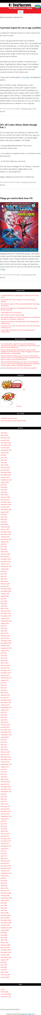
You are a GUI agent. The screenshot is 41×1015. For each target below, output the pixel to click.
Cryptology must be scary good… (11, 312)
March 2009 (4, 913)
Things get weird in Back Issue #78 (16, 198)
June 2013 (4, 796)
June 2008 (4, 935)
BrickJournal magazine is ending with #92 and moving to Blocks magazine (19, 309)
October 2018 (5, 646)
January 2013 (5, 809)
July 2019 (3, 626)
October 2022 (5, 537)
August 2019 (5, 623)
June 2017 (4, 685)
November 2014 (6, 759)
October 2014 (5, 762)
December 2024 (6, 472)
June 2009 (4, 905)
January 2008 (5, 947)
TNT (18, 109)
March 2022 (4, 552)
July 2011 (3, 851)
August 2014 (5, 767)
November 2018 (6, 643)
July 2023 (3, 514)
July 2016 (3, 712)
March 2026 (4, 435)
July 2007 (3, 962)
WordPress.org (6, 997)
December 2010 (6, 866)
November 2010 (6, 868)
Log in (3, 989)
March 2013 (4, 804)
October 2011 (5, 843)
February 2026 (5, 438)
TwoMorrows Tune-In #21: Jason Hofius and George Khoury (20, 346)
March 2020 (4, 608)
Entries (4, 992)
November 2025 (6, 445)
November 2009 (6, 893)
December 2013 (6, 787)
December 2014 (6, 757)
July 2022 (3, 544)
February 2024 (5, 497)
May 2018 (4, 658)
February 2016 (5, 725)
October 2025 (5, 448)
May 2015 (4, 745)
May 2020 (4, 603)
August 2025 (5, 453)
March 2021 (4, 581)
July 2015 (3, 740)
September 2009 (6, 898)
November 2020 (6, 591)
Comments (6, 994)
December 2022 (6, 532)
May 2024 (4, 490)
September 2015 (6, 735)
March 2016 (4, 722)
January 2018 (5, 668)
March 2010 (4, 888)
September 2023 (6, 509)
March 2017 (4, 693)
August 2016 (5, 710)
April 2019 (4, 631)
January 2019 (5, 638)
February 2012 (5, 834)
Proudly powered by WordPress (10, 1009)
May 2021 (4, 576)
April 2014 (4, 777)
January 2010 (5, 890)
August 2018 (5, 651)
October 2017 (5, 675)
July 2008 (3, 933)
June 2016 (4, 715)
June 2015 (4, 742)
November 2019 (6, 616)
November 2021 (6, 561)
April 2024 (4, 492)
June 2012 (4, 824)
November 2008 (6, 923)
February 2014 (5, 782)
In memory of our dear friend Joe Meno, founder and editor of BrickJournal (20, 326)
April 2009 (4, 910)
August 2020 (5, 596)
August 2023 (5, 512)
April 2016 (4, 720)
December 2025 (6, 443)
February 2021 (5, 584)
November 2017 (6, 673)
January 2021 (5, 586)
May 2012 (4, 826)
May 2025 (4, 460)
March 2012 (4, 831)
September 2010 (6, 873)
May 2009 (4, 908)
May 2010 (4, 883)
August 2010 (5, 876)
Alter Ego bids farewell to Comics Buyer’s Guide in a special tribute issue (20, 358)
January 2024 (5, 500)
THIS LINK (25, 77)
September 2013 (6, 791)
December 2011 (6, 839)
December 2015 (6, 730)
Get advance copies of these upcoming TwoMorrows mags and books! (20, 305)
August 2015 (5, 737)
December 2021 (6, 559)
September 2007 (6, 957)
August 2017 (5, 680)
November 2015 (6, 732)
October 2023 (5, 507)
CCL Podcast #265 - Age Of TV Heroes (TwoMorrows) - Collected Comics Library (18, 345)
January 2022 (5, 556)
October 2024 (5, 477)
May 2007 (4, 967)
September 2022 (6, 539)
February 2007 (5, 975)
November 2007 (6, 952)
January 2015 (5, 754)
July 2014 (3, 769)
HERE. (3, 269)
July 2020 (3, 599)
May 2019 (4, 628)
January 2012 (5, 836)
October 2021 (5, 564)
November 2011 (6, 841)
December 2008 (6, 920)
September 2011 (6, 846)
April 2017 (4, 690)
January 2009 (5, 918)
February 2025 (5, 467)
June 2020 (4, 601)
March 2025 (4, 465)
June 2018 (4, 655)
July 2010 (3, 878)
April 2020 (4, 606)
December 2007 (6, 950)
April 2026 (4, 433)
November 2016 (6, 702)
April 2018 (4, 660)
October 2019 (5, 618)
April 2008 (4, 940)
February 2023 (5, 527)
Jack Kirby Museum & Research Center (13, 421)
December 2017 (6, 670)
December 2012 (6, 811)
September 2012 (6, 816)
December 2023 (6, 502)
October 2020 (5, 594)
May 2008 (4, 938)
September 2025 (6, 450)
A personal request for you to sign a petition (20, 28)
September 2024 (6, 480)
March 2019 (4, 633)
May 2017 (4, 688)
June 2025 (4, 458)
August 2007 (5, 960)
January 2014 (5, 784)
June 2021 (4, 574)
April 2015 (4, 747)
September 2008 (6, 928)
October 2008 (5, 925)
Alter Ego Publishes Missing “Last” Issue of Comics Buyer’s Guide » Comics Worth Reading (20, 363)
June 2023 (4, 517)
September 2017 (6, 678)
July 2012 (3, 821)
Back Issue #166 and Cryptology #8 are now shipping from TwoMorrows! (20, 322)
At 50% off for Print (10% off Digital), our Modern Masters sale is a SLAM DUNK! (20, 352)
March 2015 (4, 750)
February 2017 (5, 695)
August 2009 (5, 900)
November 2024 (6, 475)
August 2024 (5, 482)
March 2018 (4, 663)
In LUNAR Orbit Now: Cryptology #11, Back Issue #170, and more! (20, 296)
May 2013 (4, 799)
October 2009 (5, 895)
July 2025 (3, 455)
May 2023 (4, 519)
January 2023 (5, 529)
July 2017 (3, 683)
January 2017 (5, 698)
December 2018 (6, 641)
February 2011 (5, 861)
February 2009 (5, 915)
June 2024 (4, 487)
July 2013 (3, 794)
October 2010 (5, 871)
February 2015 (5, 752)
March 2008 (4, 942)
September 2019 (6, 621)
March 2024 (4, 495)
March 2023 (4, 524)
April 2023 (4, 522)
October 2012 (5, 814)
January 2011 (5, 863)
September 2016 (6, 707)
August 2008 (5, 930)
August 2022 (5, 542)
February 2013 (5, 806)
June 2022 (4, 547)
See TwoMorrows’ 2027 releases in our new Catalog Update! (18, 300)
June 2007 (4, 965)
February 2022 (5, 554)
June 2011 (4, 853)
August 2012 (5, 819)
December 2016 (6, 700)
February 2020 (5, 611)
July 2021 (3, 571)
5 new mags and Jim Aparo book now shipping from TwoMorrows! (18, 331)
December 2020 (6, 589)
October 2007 (5, 955)
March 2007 (4, 972)
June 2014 (4, 772)
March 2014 (4, 779)
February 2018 (5, 665)
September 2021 (6, 566)
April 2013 (4, 801)
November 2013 (6, 789)
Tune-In (11, 406)
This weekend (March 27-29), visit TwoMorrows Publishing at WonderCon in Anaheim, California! (20, 318)
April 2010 (4, 886)
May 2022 (4, 549)
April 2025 (4, 463)
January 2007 (5, 977)
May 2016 (4, 717)
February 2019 (5, 636)
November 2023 (6, 504)
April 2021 (4, 579)
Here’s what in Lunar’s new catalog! (12, 315)
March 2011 (4, 858)
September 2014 (6, 764)
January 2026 (5, 440)
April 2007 (4, 970)
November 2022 (6, 534)
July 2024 (3, 485)
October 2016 (5, 705)
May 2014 (4, 774)
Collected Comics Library (9, 418)
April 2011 (4, 856)
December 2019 (6, 613)
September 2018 (6, 648)
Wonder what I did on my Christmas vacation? (22, 368)
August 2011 (5, 848)
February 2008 (5, 945)
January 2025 (5, 470)
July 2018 (3, 653)
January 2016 (5, 727)
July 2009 (3, 903)
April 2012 (4, 829)
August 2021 (5, 569)
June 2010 (4, 881)
